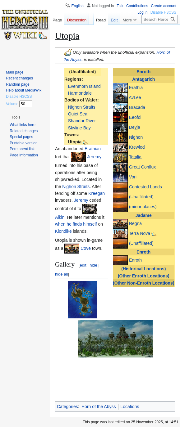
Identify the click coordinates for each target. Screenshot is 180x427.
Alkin (59, 217)
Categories (67, 406)
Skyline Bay (79, 127)
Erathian (93, 148)
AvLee (135, 97)
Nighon (136, 136)
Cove (86, 248)
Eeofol (135, 117)
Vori (132, 176)
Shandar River (82, 120)
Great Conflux (142, 166)
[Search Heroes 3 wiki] (159, 19)
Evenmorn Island (84, 86)
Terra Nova (139, 233)
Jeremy (94, 156)
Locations (130, 406)
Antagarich (143, 79)
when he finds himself (76, 224)
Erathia (136, 87)
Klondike (63, 231)
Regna (135, 223)
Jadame (144, 215)
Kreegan (96, 193)
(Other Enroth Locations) (143, 275)
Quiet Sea (77, 113)
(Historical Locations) (143, 268)
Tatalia (135, 156)
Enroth (143, 71)
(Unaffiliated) (141, 196)
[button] (115, 367)
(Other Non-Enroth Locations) (143, 283)
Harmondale (80, 93)
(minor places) (143, 206)
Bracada (137, 107)
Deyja (134, 126)
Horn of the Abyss (98, 406)
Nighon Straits (81, 107)
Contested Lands (145, 186)
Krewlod (137, 146)
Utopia (75, 141)
